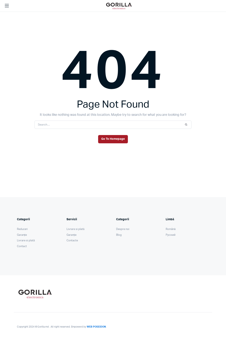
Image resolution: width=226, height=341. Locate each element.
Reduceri (22, 229)
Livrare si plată (26, 240)
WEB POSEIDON (96, 326)
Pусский (170, 235)
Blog (119, 235)
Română (171, 229)
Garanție (22, 235)
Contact (22, 246)
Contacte (72, 240)
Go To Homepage (113, 139)
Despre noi (122, 229)
